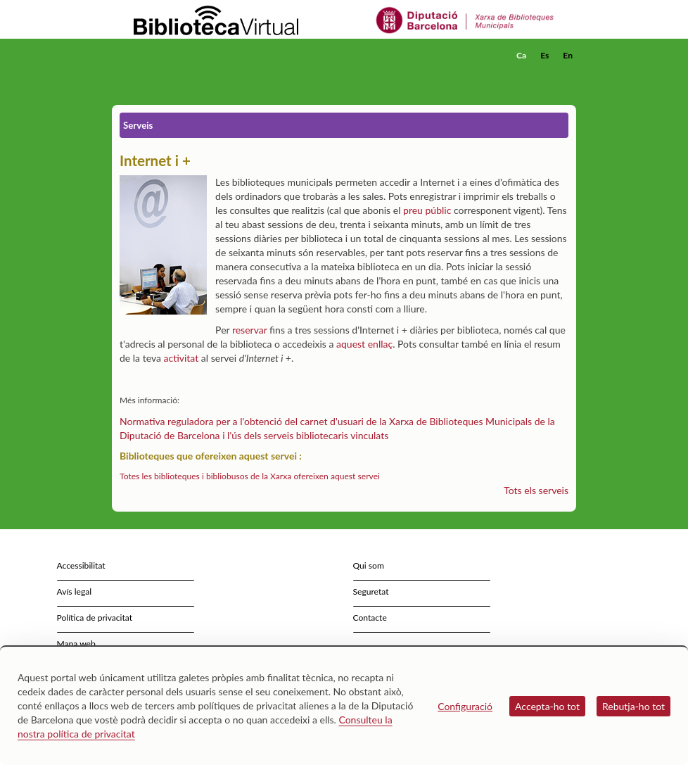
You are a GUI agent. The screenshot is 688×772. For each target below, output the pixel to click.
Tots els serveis (536, 490)
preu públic (427, 210)
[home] (168, 56)
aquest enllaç (364, 344)
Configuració (465, 706)
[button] (568, 75)
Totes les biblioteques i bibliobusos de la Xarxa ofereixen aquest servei (250, 476)
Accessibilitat (81, 565)
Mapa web (76, 643)
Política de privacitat (95, 617)
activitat (181, 358)
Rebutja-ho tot (633, 706)
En (568, 55)
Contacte (370, 617)
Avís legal (74, 591)
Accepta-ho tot (547, 706)
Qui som (368, 565)
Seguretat (371, 591)
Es (544, 55)
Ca (521, 55)
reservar (249, 330)
